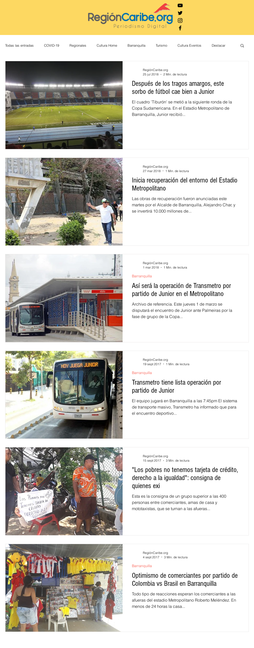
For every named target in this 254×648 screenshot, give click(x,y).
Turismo (161, 45)
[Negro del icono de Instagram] (180, 20)
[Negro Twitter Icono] (180, 13)
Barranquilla (136, 45)
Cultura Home (107, 45)
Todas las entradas (19, 45)
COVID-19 (51, 45)
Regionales (77, 45)
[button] (242, 46)
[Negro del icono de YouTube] (180, 5)
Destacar (218, 45)
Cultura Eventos (189, 45)
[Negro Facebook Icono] (180, 28)
